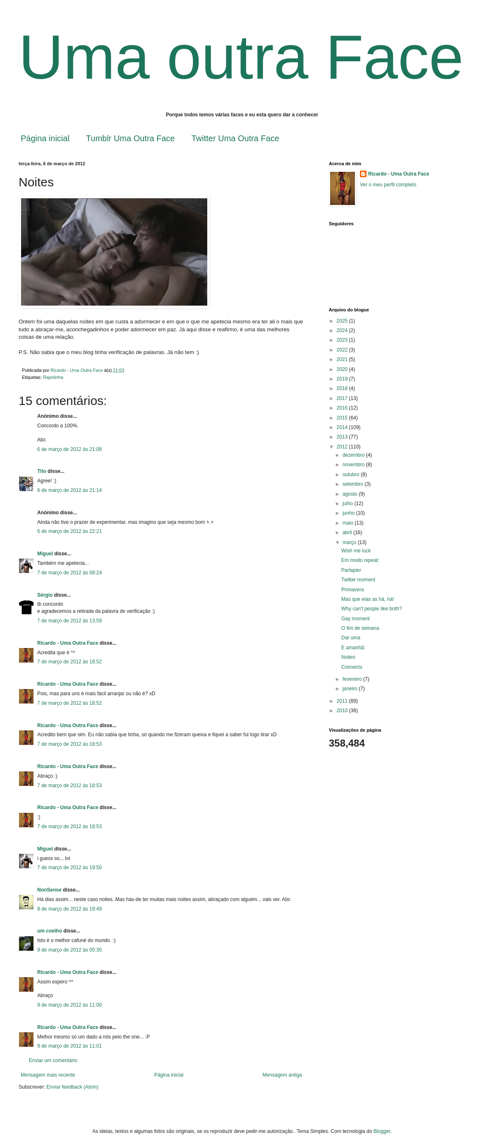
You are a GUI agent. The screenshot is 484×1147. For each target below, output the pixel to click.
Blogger (382, 1131)
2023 (343, 340)
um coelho (49, 931)
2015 (343, 418)
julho (349, 503)
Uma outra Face (241, 57)
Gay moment (355, 619)
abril (348, 532)
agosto (351, 494)
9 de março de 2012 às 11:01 (69, 1046)
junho (349, 513)
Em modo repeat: (360, 560)
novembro (354, 464)
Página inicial (45, 138)
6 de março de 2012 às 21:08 (69, 449)
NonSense (49, 890)
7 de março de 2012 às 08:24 (69, 573)
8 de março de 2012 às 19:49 (69, 909)
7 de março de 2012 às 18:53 (69, 744)
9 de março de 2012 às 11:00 (69, 1005)
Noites (348, 657)
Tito (41, 471)
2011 (343, 701)
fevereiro (353, 679)
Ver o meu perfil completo (388, 185)
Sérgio (45, 595)
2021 (343, 359)
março (350, 542)
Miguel (45, 554)
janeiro (351, 689)
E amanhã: (353, 648)
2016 (343, 408)
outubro (352, 474)
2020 (343, 369)
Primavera (352, 590)
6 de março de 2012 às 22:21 (69, 531)
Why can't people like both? (371, 609)
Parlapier (351, 570)
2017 (343, 398)
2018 (343, 388)
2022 (343, 350)
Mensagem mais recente (48, 1075)
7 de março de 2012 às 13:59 (69, 621)
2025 (343, 321)
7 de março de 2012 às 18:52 (69, 662)
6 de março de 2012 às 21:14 (69, 490)
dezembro (354, 455)
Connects (351, 667)
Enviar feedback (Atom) (72, 1087)
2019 (343, 379)
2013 (343, 437)
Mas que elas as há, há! (367, 599)
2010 (343, 710)
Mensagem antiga (282, 1075)
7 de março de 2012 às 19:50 (69, 867)
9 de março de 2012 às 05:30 (69, 950)
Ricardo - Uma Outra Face (67, 643)
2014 (343, 427)
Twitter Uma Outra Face (235, 138)
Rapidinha (53, 377)
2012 (343, 447)
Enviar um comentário (53, 1060)
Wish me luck (356, 551)
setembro (353, 484)
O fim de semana (360, 628)
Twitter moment (358, 580)
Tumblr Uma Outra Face (130, 138)
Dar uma (350, 638)
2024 (343, 330)
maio (349, 523)
